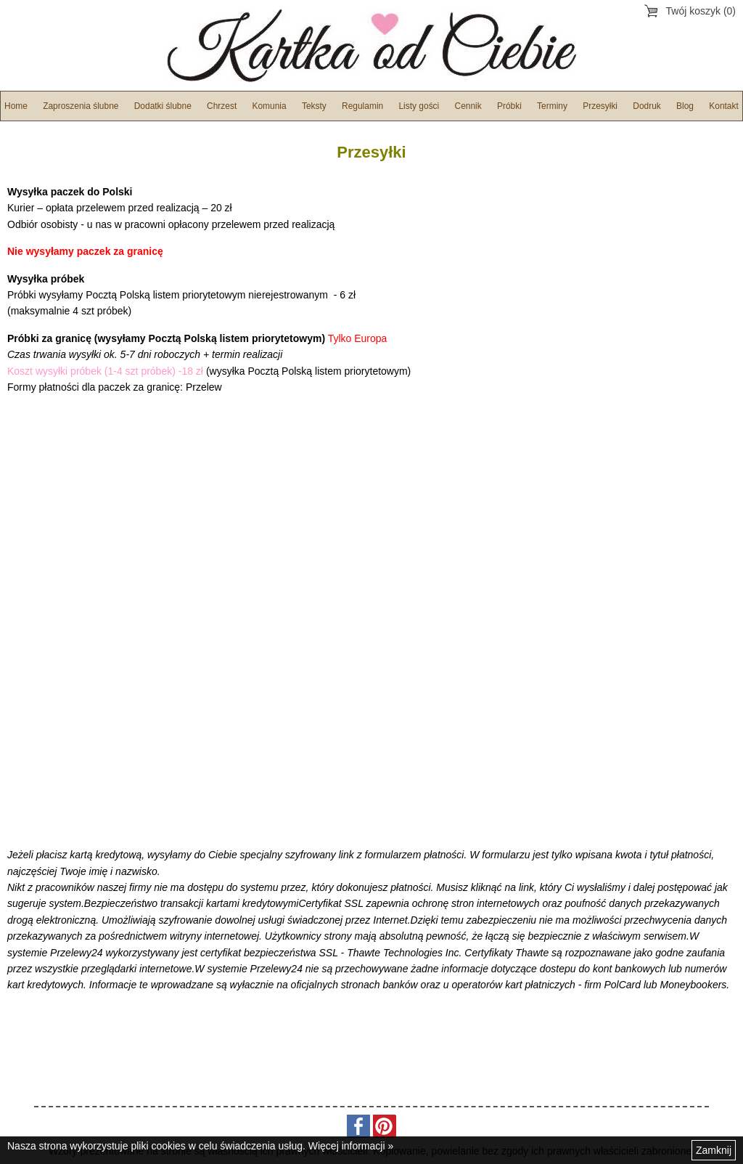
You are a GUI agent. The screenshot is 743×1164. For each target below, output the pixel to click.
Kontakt (724, 106)
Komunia (269, 106)
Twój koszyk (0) (701, 11)
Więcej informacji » (350, 1146)
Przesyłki (600, 106)
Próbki (509, 106)
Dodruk (647, 106)
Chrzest (222, 106)
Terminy (552, 106)
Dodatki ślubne (163, 106)
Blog (685, 106)
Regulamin (362, 106)
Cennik (468, 106)
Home (16, 106)
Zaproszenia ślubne (80, 106)
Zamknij (713, 1150)
